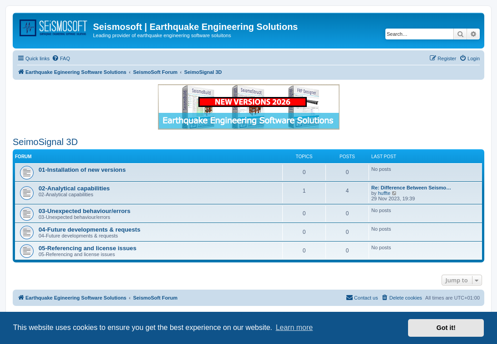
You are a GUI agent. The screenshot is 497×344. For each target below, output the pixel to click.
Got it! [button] (446, 327)
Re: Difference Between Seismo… (411, 187)
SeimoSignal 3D (45, 142)
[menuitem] (61, 58)
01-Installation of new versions (82, 169)
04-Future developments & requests (89, 229)
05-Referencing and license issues (88, 248)
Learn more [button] (294, 327)
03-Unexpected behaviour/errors (84, 211)
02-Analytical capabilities (74, 188)
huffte (384, 193)
